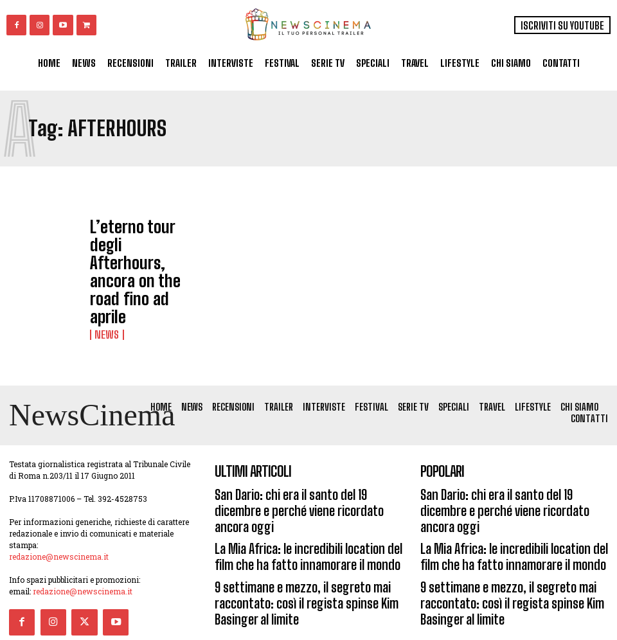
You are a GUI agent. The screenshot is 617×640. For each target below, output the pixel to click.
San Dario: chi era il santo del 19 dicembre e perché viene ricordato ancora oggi (301, 457)
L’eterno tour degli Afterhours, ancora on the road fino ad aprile (144, 243)
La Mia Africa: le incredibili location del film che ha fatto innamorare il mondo (303, 488)
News (104, 267)
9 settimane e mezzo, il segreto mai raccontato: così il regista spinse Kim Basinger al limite (291, 525)
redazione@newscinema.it (59, 516)
